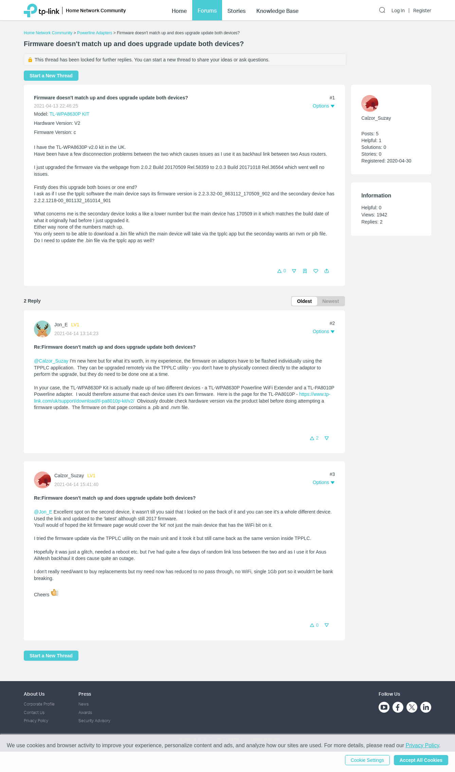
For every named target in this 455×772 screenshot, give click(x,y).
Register (422, 10)
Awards (85, 712)
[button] (326, 271)
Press (84, 694)
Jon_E (61, 324)
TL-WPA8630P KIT (70, 114)
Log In (398, 10)
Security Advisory (94, 720)
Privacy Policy (36, 720)
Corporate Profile (39, 704)
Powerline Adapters (94, 33)
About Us (34, 694)
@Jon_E (43, 512)
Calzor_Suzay (69, 475)
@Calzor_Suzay (51, 361)
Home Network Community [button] (96, 10)
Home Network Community (48, 33)
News (83, 704)
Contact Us (34, 712)
